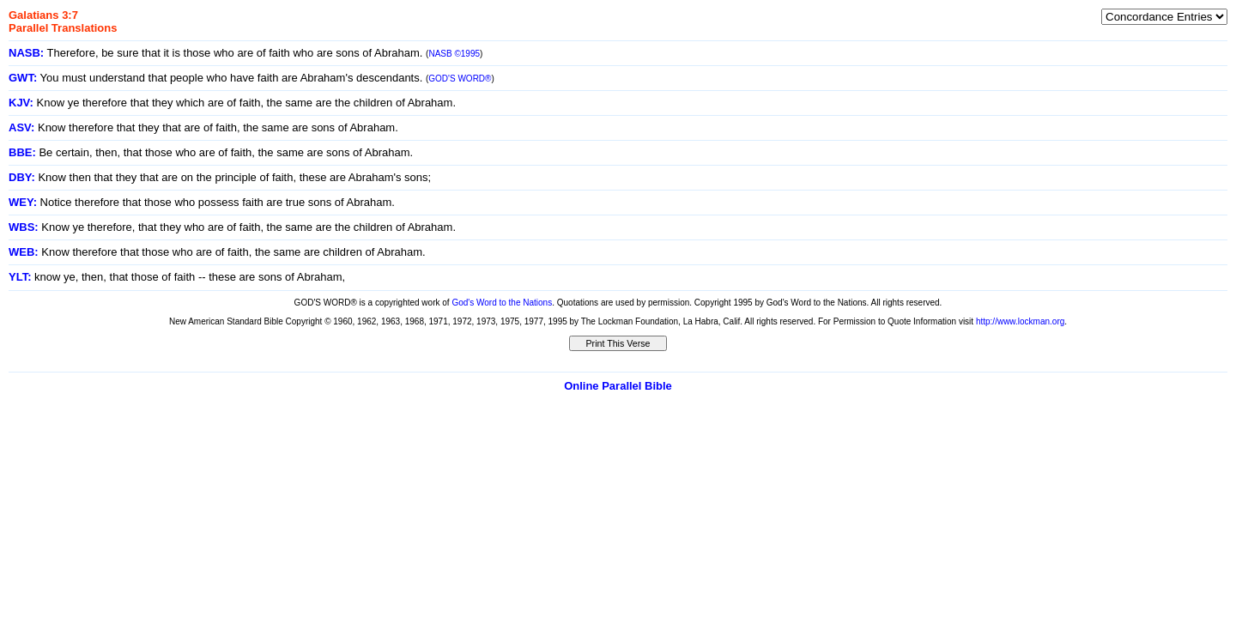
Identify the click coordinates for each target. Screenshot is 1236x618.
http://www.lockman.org (1020, 321)
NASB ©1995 (454, 53)
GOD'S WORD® (459, 78)
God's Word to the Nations (501, 302)
